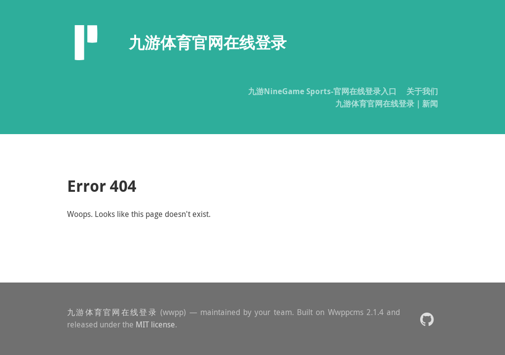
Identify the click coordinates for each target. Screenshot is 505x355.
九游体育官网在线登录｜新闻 (386, 103)
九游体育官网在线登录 (112, 312)
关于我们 (422, 91)
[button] (427, 318)
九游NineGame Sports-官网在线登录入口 (322, 91)
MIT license (155, 324)
